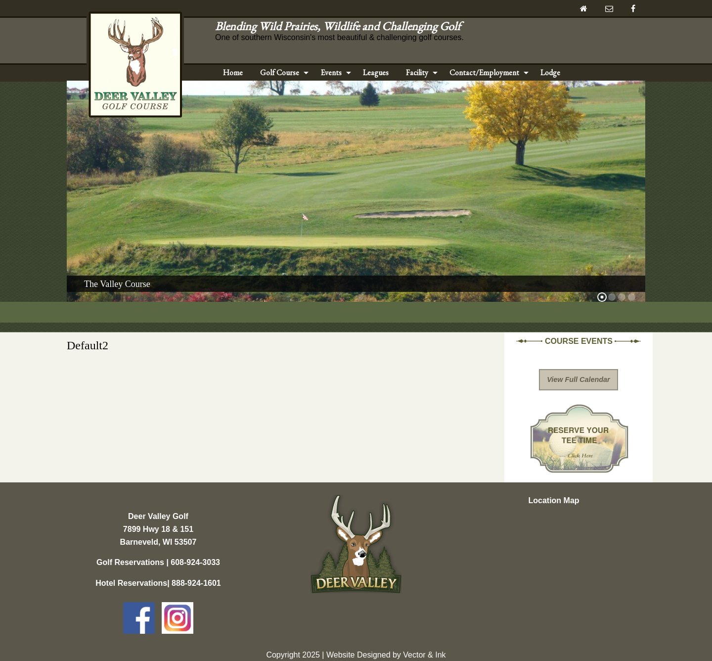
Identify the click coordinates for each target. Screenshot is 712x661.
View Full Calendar (578, 379)
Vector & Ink (424, 655)
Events (331, 72)
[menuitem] (233, 73)
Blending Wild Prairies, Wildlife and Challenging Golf (340, 26)
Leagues (376, 72)
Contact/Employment (484, 72)
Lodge (550, 72)
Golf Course (279, 72)
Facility (417, 72)
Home (233, 72)
